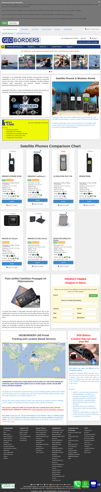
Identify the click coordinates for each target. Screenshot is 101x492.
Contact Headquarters (25, 436)
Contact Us (87, 450)
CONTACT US (24, 428)
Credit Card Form (56, 480)
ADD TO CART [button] (11, 205)
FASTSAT (57, 29)
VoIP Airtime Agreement (58, 464)
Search (55, 295)
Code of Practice (8, 438)
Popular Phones (41, 428)
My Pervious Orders (89, 436)
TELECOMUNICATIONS (9, 29)
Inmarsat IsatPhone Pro (41, 430)
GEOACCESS (46, 29)
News (5, 432)
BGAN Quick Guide (73, 444)
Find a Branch (23, 438)
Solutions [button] (32, 47)
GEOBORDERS (8, 428)
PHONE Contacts (24, 430)
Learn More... (13, 23)
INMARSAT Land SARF (74, 454)
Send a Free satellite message (88, 42)
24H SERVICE (23, 440)
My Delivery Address (89, 440)
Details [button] (12, 201)
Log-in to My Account (92, 29)
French (40, 484)
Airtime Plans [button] (57, 47)
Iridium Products (40, 452)
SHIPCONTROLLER (23, 33)
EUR (84, 38)
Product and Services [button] (15, 47)
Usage (79, 313)
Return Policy (87, 452)
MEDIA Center (7, 434)
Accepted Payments (89, 448)
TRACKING (24, 29)
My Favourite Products (89, 434)
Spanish (53, 484)
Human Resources (8, 436)
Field (55, 317)
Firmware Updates (72, 452)
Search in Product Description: (71, 300)
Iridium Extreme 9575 (41, 432)
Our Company (7, 430)
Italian (46, 484)
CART (86, 428)
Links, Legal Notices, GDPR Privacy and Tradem (9, 454)
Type (54, 313)
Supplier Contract (56, 470)
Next (97, 62)
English (33, 484)
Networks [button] (44, 47)
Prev (3, 62)
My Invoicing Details (89, 438)
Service (79, 308)
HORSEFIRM (68, 29)
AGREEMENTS (56, 428)
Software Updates (72, 450)
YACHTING (35, 29)
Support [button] (70, 47)
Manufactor (80, 317)
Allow (4, 23)
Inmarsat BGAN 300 (41, 434)
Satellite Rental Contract (58, 430)
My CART (86, 432)
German (60, 484)
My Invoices (87, 442)
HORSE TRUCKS (7, 33)
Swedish (67, 484)
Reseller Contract (56, 472)
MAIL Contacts (23, 434)
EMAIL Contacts (24, 432)
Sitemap (6, 458)
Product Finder (87, 430)
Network (56, 308)
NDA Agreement (56, 474)
